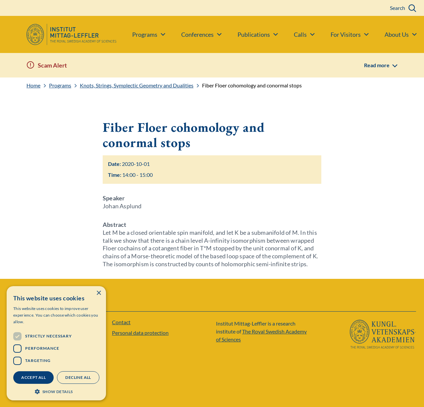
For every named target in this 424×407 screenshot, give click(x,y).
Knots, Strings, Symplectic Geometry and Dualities (136, 85)
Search (397, 8)
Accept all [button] (33, 377)
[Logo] (58, 34)
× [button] (98, 293)
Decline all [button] (78, 377)
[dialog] (56, 343)
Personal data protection (140, 333)
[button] (56, 391)
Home (33, 85)
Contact (121, 322)
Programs (60, 85)
